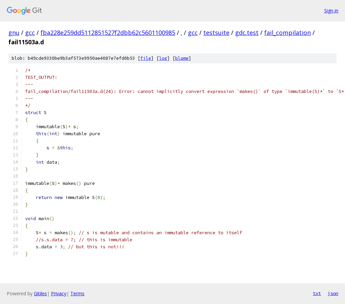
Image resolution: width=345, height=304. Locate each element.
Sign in (331, 10)
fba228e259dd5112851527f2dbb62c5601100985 (108, 33)
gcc (30, 33)
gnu (13, 33)
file (145, 58)
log (163, 58)
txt (317, 293)
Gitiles (40, 293)
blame (182, 58)
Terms (77, 293)
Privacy (58, 293)
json (333, 293)
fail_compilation (287, 33)
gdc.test (247, 33)
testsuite (216, 33)
